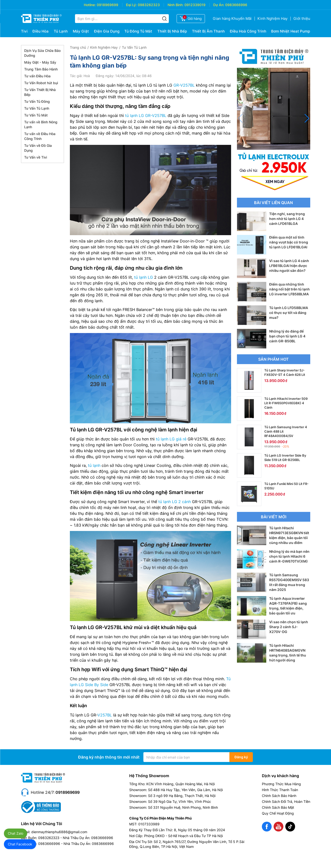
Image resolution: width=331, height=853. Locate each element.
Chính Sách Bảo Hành (279, 796)
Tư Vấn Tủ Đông (37, 101)
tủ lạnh (94, 465)
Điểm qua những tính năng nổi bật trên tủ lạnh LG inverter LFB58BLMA (289, 289)
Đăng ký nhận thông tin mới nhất (108, 757)
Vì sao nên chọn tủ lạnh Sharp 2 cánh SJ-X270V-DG (288, 627)
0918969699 (107, 5)
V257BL (104, 715)
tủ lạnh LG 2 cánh (174, 501)
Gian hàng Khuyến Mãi (232, 18)
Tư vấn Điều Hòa (37, 76)
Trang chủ (78, 47)
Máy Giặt (81, 31)
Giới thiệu (301, 18)
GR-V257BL (184, 85)
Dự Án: (218, 5)
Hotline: (90, 5)
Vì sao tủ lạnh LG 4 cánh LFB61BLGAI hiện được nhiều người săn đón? (289, 266)
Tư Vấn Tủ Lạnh (36, 108)
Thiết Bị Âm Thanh (208, 31)
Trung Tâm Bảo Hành (41, 69)
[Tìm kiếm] (164, 18)
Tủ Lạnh (61, 31)
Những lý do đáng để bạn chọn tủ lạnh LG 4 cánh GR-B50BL (287, 336)
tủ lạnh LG (143, 277)
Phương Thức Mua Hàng (281, 784)
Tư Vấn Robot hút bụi (41, 83)
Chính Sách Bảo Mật (278, 807)
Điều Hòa (40, 31)
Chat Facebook (20, 844)
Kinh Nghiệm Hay (272, 18)
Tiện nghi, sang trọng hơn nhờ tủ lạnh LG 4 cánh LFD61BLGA (287, 219)
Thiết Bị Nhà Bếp (172, 31)
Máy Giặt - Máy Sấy (40, 62)
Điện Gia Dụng (106, 31)
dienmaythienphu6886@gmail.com (59, 832)
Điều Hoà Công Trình (248, 31)
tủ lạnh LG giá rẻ (171, 439)
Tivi (24, 31)
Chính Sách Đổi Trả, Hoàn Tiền (286, 801)
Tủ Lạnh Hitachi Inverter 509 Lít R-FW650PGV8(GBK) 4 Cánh (286, 403)
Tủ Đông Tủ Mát (138, 31)
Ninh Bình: (175, 5)
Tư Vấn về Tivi (35, 157)
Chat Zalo (15, 833)
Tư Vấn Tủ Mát (36, 115)
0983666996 (236, 5)
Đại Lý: (131, 5)
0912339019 (194, 5)
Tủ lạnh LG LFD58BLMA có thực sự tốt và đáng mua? (288, 313)
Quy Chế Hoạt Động (278, 813)
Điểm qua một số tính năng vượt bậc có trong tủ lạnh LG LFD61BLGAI (288, 242)
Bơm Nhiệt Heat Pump (290, 31)
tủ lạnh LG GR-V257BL (145, 115)
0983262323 (149, 5)
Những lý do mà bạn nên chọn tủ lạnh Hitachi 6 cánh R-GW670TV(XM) (289, 556)
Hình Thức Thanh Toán (280, 790)
